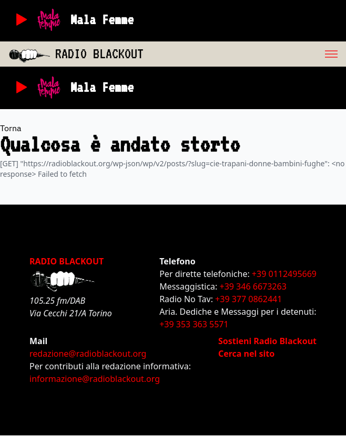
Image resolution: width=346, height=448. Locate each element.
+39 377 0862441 (248, 299)
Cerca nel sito (246, 353)
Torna (11, 128)
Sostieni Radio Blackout (267, 341)
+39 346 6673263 (253, 286)
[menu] (245, 54)
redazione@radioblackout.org (87, 353)
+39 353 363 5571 (193, 324)
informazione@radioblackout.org (94, 379)
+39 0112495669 (284, 274)
